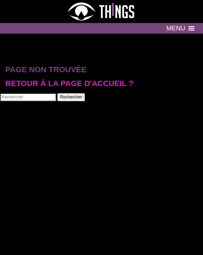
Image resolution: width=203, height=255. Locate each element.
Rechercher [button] (71, 97)
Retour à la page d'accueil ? (69, 83)
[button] (175, 28)
